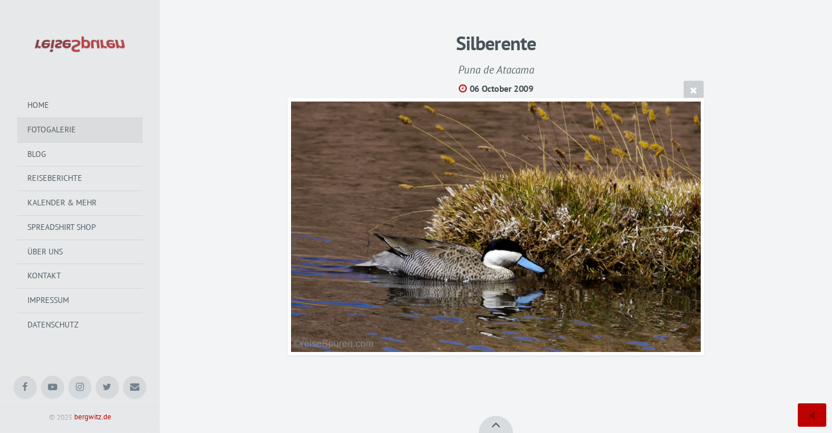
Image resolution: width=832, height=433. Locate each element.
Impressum (48, 300)
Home (38, 105)
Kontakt (44, 275)
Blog (36, 154)
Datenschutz (53, 324)
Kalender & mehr (61, 202)
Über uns (45, 251)
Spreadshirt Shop (61, 227)
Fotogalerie (51, 129)
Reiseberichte (54, 178)
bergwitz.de (92, 417)
